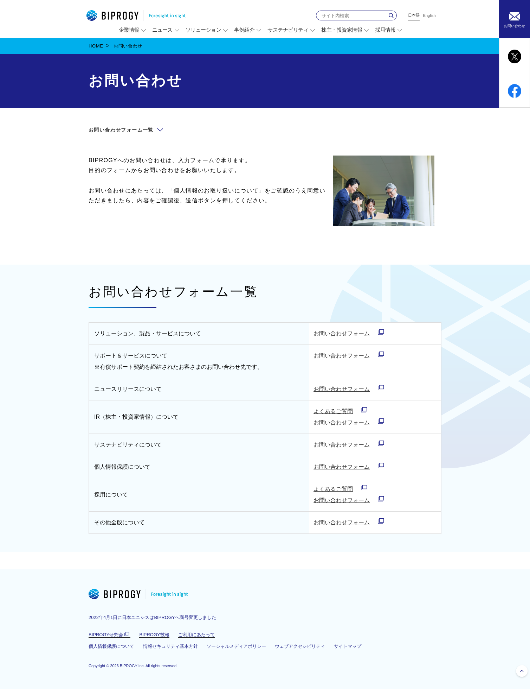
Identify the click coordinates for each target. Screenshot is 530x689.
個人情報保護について (111, 646)
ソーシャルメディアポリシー (236, 646)
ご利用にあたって (196, 634)
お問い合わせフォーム (342, 333)
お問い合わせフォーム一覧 (121, 130)
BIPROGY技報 (154, 634)
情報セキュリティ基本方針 (170, 646)
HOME (96, 46)
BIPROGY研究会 (109, 635)
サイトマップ (347, 646)
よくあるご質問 (333, 411)
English (429, 16)
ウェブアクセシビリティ (300, 646)
